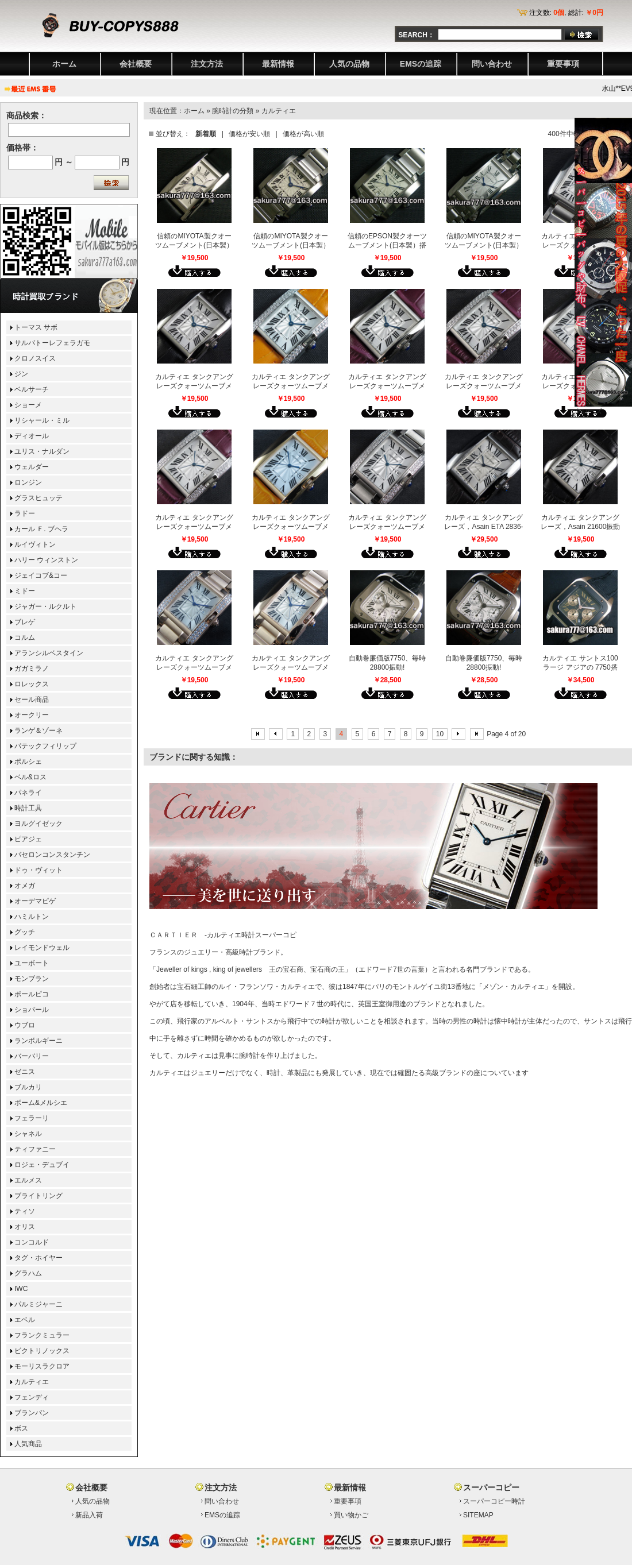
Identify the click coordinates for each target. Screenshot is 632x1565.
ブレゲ (24, 622)
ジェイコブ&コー (40, 575)
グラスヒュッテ (38, 498)
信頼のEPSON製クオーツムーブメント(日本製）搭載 (387, 245)
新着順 (205, 134)
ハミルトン (31, 917)
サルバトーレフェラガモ (52, 343)
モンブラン (31, 979)
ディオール (31, 436)
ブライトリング (38, 1196)
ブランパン (31, 1413)
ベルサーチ (31, 389)
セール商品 (31, 699)
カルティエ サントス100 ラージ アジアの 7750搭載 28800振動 (580, 667)
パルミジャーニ (38, 1304)
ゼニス (24, 1072)
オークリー (31, 715)
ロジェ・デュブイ (42, 1165)
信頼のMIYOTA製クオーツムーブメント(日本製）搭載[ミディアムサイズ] (484, 245)
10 (440, 734)
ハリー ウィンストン (46, 560)
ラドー (24, 513)
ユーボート (31, 963)
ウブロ (24, 1025)
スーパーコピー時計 (494, 1501)
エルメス (28, 1180)
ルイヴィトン (35, 544)
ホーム (64, 63)
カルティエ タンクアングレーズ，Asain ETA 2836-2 (483, 526)
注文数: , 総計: (566, 13)
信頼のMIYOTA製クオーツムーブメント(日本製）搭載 (194, 245)
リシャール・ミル (42, 420)
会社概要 (136, 63)
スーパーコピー (491, 1487)
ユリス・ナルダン (42, 451)
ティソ (24, 1211)
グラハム (28, 1273)
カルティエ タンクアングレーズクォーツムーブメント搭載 (194, 526)
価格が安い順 (249, 134)
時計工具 (28, 808)
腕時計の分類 (232, 111)
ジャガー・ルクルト (45, 606)
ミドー (24, 591)
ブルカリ (28, 1087)
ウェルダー (31, 467)
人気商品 (28, 1444)
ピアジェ (28, 839)
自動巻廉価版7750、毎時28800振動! (387, 662)
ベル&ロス (30, 777)
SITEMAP (478, 1515)
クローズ (588, 411)
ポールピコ (31, 994)
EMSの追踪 (420, 63)
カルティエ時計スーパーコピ (251, 935)
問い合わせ (492, 63)
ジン (21, 374)
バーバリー (31, 1056)
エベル (24, 1320)
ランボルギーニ (38, 1041)
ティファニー (35, 1149)
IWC (21, 1289)
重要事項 (563, 63)
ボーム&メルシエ (40, 1103)
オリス (24, 1227)
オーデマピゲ (35, 901)
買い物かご (351, 1515)
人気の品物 (349, 63)
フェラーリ (31, 1118)
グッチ (24, 932)
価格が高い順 (303, 134)
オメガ (24, 886)
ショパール (31, 1010)
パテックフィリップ (45, 746)
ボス (21, 1428)
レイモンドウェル (42, 948)
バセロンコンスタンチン (52, 855)
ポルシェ (28, 762)
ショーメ (28, 405)
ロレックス (31, 684)
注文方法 (207, 63)
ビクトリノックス (42, 1351)
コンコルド (31, 1242)
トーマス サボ (35, 327)
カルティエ (278, 111)
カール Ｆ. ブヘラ (41, 529)
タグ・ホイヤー (38, 1258)
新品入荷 (89, 1515)
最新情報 (278, 63)
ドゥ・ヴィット (38, 870)
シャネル (28, 1134)
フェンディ (31, 1397)
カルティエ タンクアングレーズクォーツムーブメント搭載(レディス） (194, 386)
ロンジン (28, 482)
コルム (24, 637)
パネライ (28, 793)
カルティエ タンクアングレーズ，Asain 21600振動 (581, 522)
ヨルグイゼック (38, 824)
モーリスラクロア (42, 1366)
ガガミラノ (31, 668)
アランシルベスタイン (48, 653)
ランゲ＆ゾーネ (38, 731)
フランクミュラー (42, 1335)
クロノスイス (35, 358)
